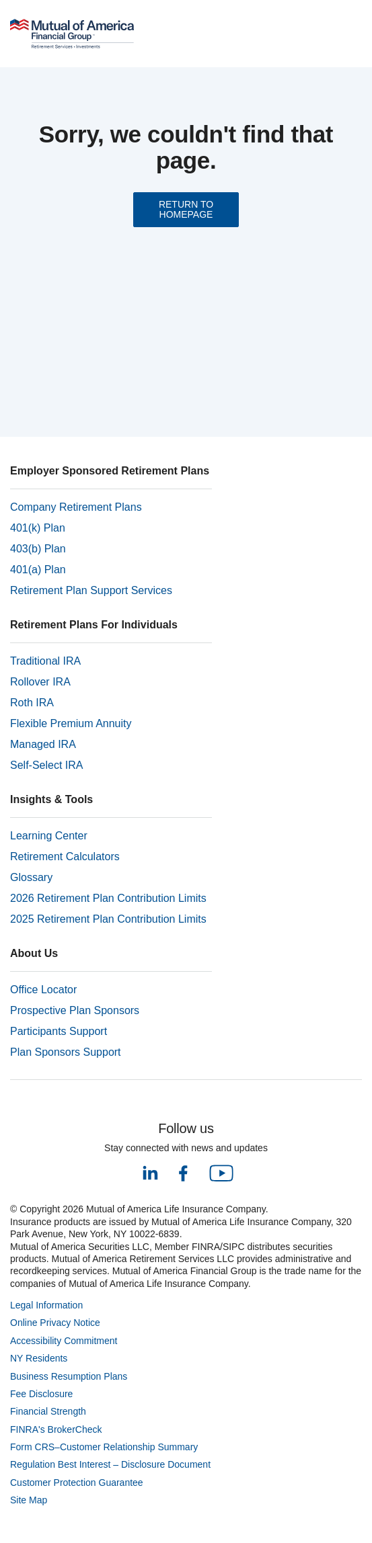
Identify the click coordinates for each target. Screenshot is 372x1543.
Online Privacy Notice (55, 1322)
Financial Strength (48, 1411)
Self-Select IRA (46, 765)
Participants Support (58, 1031)
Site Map (28, 1500)
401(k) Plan (37, 528)
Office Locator (43, 989)
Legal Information (46, 1305)
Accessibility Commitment (63, 1340)
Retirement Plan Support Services (91, 590)
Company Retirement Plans (76, 507)
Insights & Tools (51, 799)
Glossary (31, 877)
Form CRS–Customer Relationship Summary (104, 1447)
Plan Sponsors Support (65, 1052)
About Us (34, 953)
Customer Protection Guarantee (76, 1482)
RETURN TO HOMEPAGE (186, 209)
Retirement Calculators (65, 856)
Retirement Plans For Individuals (94, 624)
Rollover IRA (40, 681)
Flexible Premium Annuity (71, 723)
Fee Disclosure (41, 1393)
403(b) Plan (38, 548)
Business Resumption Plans (68, 1376)
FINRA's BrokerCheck (56, 1429)
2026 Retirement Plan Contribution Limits (108, 898)
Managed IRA (43, 744)
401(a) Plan (38, 569)
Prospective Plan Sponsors (74, 1010)
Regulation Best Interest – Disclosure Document (110, 1464)
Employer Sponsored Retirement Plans (109, 470)
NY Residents (38, 1358)
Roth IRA (32, 702)
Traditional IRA (45, 661)
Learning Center (48, 835)
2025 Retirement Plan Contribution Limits (108, 919)
